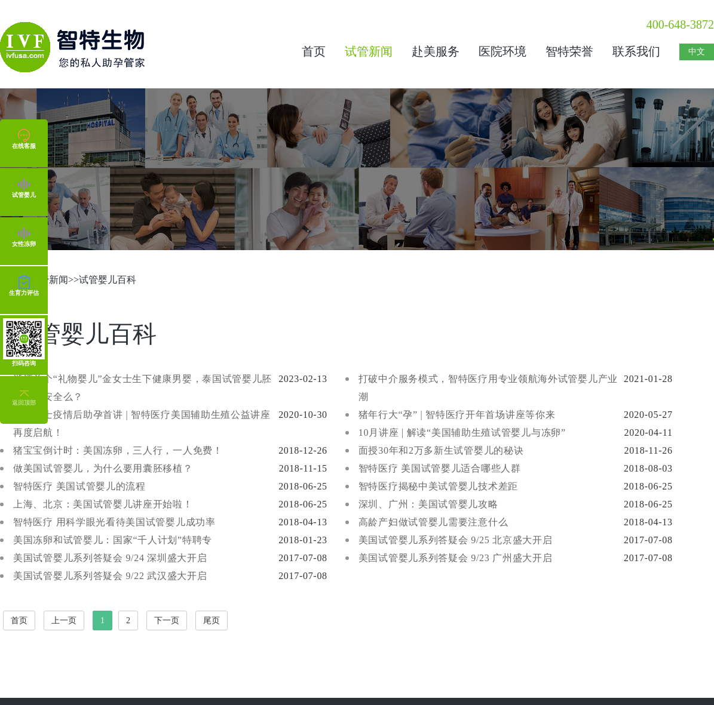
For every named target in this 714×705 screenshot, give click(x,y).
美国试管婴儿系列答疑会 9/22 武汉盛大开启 (110, 576)
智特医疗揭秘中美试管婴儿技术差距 (438, 486)
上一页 (63, 620)
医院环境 (502, 51)
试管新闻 (369, 51)
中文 (696, 51)
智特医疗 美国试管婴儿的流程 (79, 486)
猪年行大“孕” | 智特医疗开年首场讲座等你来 (457, 415)
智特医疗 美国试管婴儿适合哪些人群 (439, 468)
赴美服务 (435, 51)
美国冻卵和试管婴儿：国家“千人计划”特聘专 (112, 540)
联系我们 (636, 51)
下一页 (166, 620)
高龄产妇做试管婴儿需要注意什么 (433, 522)
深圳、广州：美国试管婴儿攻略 (428, 504)
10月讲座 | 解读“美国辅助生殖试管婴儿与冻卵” (462, 432)
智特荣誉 (569, 51)
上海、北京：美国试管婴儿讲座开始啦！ (103, 504)
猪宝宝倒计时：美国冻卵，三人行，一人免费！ (118, 450)
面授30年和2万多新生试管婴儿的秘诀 (441, 450)
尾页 (211, 620)
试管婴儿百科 (107, 280)
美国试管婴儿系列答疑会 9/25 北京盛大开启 (455, 540)
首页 (314, 51)
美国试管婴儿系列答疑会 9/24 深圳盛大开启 (110, 558)
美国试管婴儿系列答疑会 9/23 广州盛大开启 (455, 558)
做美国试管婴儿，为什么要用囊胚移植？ (103, 468)
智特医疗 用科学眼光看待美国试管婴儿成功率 (114, 522)
